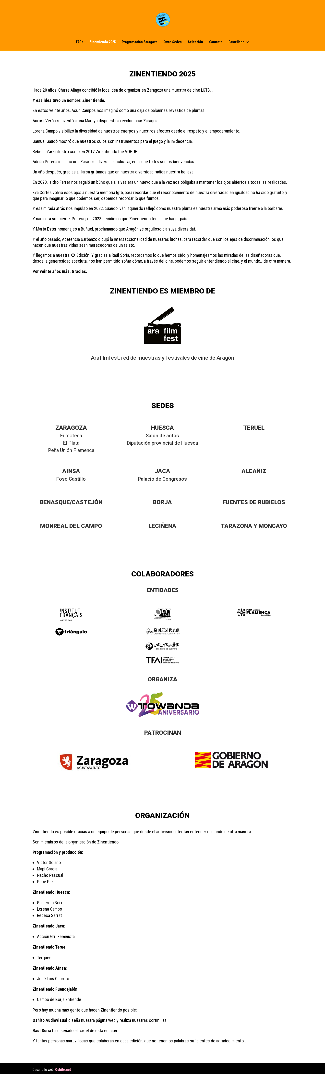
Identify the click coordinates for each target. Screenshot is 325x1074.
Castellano (236, 42)
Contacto (215, 42)
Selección (195, 42)
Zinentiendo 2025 (102, 42)
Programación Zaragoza (139, 42)
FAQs (79, 42)
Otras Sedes (173, 42)
